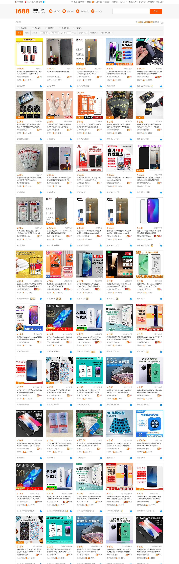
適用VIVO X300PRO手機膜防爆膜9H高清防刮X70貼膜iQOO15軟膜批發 (119, 444)
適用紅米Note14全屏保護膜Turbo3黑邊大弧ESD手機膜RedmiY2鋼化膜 (149, 126)
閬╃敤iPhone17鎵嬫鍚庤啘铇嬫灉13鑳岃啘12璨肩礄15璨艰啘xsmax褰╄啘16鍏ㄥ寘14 (29, 551)
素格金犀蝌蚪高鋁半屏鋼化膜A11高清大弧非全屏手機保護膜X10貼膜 (88, 391)
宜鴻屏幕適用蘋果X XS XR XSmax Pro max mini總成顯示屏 (119, 179)
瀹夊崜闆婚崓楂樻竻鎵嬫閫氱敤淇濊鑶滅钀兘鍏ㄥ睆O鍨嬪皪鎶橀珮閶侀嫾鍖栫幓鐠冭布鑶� (89, 498)
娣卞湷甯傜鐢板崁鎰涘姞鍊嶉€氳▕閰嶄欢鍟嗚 (84, 502)
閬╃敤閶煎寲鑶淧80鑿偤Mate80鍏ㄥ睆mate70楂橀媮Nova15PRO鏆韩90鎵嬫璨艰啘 (29, 498)
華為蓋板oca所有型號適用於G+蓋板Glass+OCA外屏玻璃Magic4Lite (29, 179)
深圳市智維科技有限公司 (144, 77)
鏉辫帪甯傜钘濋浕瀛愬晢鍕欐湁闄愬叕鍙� (24, 555)
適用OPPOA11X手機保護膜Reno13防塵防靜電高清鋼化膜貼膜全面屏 (89, 126)
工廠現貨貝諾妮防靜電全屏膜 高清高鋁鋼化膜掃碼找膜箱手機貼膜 (119, 73)
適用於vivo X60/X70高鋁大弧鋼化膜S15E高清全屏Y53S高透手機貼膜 (119, 391)
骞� (39, 501)
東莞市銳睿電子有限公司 (114, 289)
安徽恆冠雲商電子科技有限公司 (114, 183)
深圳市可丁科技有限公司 (24, 183)
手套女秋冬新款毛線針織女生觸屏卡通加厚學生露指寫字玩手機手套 (59, 126)
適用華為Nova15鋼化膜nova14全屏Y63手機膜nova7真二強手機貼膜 (149, 285)
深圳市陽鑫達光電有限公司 (54, 77)
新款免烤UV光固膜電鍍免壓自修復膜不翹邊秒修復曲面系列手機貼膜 (89, 444)
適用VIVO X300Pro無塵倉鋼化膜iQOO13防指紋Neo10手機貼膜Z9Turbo (89, 338)
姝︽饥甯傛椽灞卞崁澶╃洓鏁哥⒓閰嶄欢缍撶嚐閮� (54, 555)
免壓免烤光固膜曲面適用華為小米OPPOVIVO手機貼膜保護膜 (59, 285)
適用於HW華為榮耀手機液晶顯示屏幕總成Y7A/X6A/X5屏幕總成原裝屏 (29, 73)
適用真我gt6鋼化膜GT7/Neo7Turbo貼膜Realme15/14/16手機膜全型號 (119, 285)
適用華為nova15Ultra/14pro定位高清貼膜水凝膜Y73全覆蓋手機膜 (149, 338)
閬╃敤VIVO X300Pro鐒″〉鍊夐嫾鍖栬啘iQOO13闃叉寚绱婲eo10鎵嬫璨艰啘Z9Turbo (58, 498)
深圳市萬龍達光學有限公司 (84, 130)
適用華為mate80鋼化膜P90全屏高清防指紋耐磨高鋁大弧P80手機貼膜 (149, 391)
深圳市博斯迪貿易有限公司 (24, 289)
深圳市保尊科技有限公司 (24, 342)
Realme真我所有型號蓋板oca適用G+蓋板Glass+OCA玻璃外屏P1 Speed (28, 232)
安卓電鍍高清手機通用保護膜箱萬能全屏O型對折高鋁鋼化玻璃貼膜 (119, 338)
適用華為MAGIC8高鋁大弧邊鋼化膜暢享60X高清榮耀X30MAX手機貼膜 (29, 444)
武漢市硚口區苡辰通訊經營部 (84, 448)
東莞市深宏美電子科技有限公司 (144, 342)
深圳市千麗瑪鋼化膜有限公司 (24, 395)
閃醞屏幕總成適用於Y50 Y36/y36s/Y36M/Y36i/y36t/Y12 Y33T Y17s (89, 179)
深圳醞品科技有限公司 (84, 183)
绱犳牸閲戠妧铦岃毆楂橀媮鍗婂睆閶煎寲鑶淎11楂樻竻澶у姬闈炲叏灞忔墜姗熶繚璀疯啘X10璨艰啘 (59, 551)
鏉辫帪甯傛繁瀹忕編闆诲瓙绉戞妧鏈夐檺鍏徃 (114, 502)
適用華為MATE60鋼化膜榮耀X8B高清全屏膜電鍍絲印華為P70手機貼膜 (29, 285)
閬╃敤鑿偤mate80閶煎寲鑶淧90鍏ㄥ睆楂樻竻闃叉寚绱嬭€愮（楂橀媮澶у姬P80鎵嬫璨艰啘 (119, 551)
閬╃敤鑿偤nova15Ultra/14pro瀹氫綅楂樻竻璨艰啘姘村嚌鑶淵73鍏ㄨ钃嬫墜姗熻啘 (119, 498)
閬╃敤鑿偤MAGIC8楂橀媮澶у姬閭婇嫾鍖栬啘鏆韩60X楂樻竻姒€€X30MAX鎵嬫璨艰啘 (149, 551)
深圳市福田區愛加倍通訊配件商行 (114, 342)
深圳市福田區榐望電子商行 (144, 395)
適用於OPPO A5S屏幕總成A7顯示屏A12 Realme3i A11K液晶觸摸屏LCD (149, 179)
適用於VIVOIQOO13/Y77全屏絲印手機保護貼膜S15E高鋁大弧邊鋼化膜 (89, 285)
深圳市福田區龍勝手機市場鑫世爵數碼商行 (144, 236)
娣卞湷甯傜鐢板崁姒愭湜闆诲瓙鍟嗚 (114, 555)
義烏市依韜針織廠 (53, 130)
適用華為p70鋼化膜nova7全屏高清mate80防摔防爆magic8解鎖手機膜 (149, 73)
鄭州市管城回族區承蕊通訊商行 (144, 448)
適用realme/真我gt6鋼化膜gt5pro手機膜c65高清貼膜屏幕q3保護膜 (149, 232)
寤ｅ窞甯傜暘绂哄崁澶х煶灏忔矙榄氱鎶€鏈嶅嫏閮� (84, 555)
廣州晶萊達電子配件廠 (24, 77)
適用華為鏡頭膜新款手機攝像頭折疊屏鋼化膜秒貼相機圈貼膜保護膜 (149, 444)
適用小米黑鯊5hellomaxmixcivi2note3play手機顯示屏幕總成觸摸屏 (59, 232)
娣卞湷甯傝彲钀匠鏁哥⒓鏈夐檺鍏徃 (24, 502)
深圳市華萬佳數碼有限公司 (54, 342)
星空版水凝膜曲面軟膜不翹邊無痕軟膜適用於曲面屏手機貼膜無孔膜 (59, 444)
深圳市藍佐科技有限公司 (54, 183)
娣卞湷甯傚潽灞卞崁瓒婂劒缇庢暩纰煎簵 (144, 555)
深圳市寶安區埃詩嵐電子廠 (144, 183)
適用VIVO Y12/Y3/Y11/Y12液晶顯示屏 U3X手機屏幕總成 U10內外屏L (59, 179)
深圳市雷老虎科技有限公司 (84, 77)
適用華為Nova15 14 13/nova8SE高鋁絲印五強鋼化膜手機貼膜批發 (29, 338)
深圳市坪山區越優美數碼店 (24, 448)
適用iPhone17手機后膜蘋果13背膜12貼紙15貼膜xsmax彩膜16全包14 (58, 391)
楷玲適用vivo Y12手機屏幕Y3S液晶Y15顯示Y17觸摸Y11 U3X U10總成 (119, 232)
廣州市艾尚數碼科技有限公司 (84, 289)
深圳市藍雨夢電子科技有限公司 (114, 448)
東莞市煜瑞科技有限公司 (54, 448)
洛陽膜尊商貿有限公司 (54, 289)
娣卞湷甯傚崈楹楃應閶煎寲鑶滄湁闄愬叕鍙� (144, 502)
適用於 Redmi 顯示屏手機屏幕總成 (58, 71)
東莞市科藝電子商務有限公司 (54, 395)
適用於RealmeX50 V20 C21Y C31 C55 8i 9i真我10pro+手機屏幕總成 (89, 73)
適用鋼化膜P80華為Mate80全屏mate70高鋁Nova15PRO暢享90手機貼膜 (59, 338)
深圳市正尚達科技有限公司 (84, 342)
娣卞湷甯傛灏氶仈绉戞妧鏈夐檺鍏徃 (54, 502)
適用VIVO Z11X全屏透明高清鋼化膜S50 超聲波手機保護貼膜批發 (29, 391)
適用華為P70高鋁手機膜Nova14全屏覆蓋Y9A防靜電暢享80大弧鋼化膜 (28, 126)
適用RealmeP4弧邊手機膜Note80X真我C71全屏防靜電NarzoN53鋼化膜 (119, 126)
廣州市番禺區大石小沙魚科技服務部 (114, 395)
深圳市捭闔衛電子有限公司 (24, 130)
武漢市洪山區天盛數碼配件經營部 (84, 395)
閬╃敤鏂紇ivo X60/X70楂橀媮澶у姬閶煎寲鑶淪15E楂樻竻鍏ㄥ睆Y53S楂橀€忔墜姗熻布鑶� (89, 551)
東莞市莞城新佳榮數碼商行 (114, 77)
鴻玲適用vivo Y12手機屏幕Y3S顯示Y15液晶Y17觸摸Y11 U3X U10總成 (89, 232)
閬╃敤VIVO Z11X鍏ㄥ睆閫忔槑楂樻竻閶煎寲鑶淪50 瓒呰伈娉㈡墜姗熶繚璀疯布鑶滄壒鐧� (149, 498)
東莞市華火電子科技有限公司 (144, 289)
